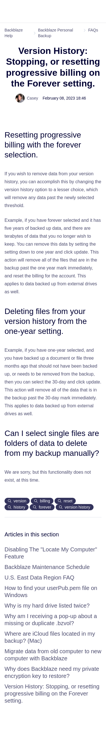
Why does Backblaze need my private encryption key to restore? (52, 672)
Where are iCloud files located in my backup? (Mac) (50, 637)
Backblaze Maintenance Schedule (47, 567)
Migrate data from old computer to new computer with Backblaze (53, 654)
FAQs (93, 30)
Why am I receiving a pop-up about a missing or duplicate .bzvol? (51, 619)
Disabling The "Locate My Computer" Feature (51, 553)
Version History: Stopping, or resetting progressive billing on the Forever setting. (52, 693)
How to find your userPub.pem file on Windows (51, 591)
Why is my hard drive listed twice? (47, 605)
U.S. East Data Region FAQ (39, 577)
